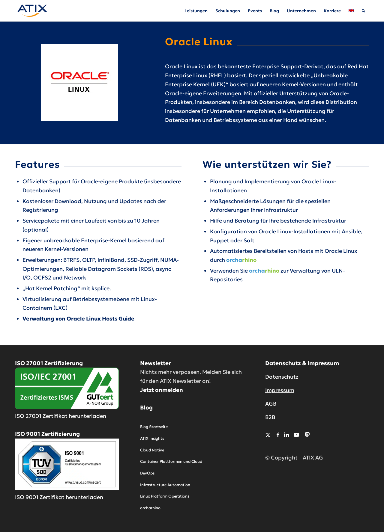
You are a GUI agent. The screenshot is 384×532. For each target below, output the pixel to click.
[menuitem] (196, 10)
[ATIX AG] (32, 10)
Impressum (279, 390)
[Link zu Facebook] (278, 434)
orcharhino (150, 507)
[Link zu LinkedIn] (286, 434)
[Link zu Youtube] (296, 434)
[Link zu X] (268, 434)
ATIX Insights (152, 438)
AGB (270, 403)
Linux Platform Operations (164, 496)
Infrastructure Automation (165, 484)
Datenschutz (281, 376)
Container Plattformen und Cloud (171, 461)
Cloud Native (152, 450)
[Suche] (363, 10)
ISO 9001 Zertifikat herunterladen (59, 497)
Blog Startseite (154, 426)
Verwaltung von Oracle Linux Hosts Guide (78, 318)
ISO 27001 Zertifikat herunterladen (60, 415)
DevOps (147, 473)
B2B (270, 417)
